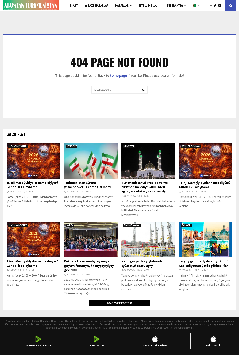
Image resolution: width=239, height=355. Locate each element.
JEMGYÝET (72, 146)
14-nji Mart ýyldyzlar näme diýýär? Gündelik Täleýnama (205, 185)
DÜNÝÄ (70, 225)
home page (118, 76)
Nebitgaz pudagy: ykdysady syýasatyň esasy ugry (142, 263)
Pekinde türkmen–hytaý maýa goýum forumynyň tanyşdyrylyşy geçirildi (89, 266)
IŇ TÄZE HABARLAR (96, 5)
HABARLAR (122, 5)
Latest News (16, 134)
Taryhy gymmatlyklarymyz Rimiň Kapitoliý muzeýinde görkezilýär (203, 263)
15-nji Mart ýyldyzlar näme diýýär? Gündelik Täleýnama (32, 185)
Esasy (74, 5)
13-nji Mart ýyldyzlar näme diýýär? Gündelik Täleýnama (32, 263)
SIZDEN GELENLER (132, 225)
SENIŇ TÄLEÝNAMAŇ (18, 146)
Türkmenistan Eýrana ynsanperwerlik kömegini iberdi (88, 185)
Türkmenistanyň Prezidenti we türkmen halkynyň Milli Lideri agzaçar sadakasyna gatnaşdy (144, 187)
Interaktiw (175, 5)
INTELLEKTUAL (147, 5)
